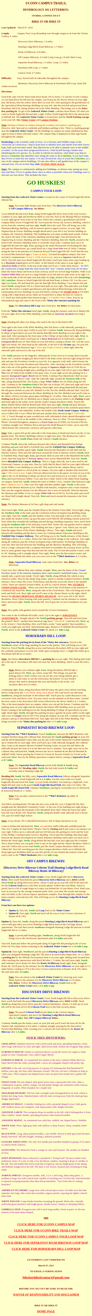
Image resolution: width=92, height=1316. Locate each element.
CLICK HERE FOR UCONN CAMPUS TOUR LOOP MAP (46, 1236)
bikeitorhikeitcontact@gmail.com (46, 1277)
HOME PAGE (46, 1311)
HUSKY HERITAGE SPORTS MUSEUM (34, 596)
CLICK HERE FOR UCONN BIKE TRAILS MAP (46, 1230)
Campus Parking (48, 119)
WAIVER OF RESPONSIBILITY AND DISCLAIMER (46, 1294)
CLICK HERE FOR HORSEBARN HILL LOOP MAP (46, 1248)
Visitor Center (28, 119)
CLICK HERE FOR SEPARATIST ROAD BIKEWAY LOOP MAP (46, 1242)
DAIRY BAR (70, 291)
